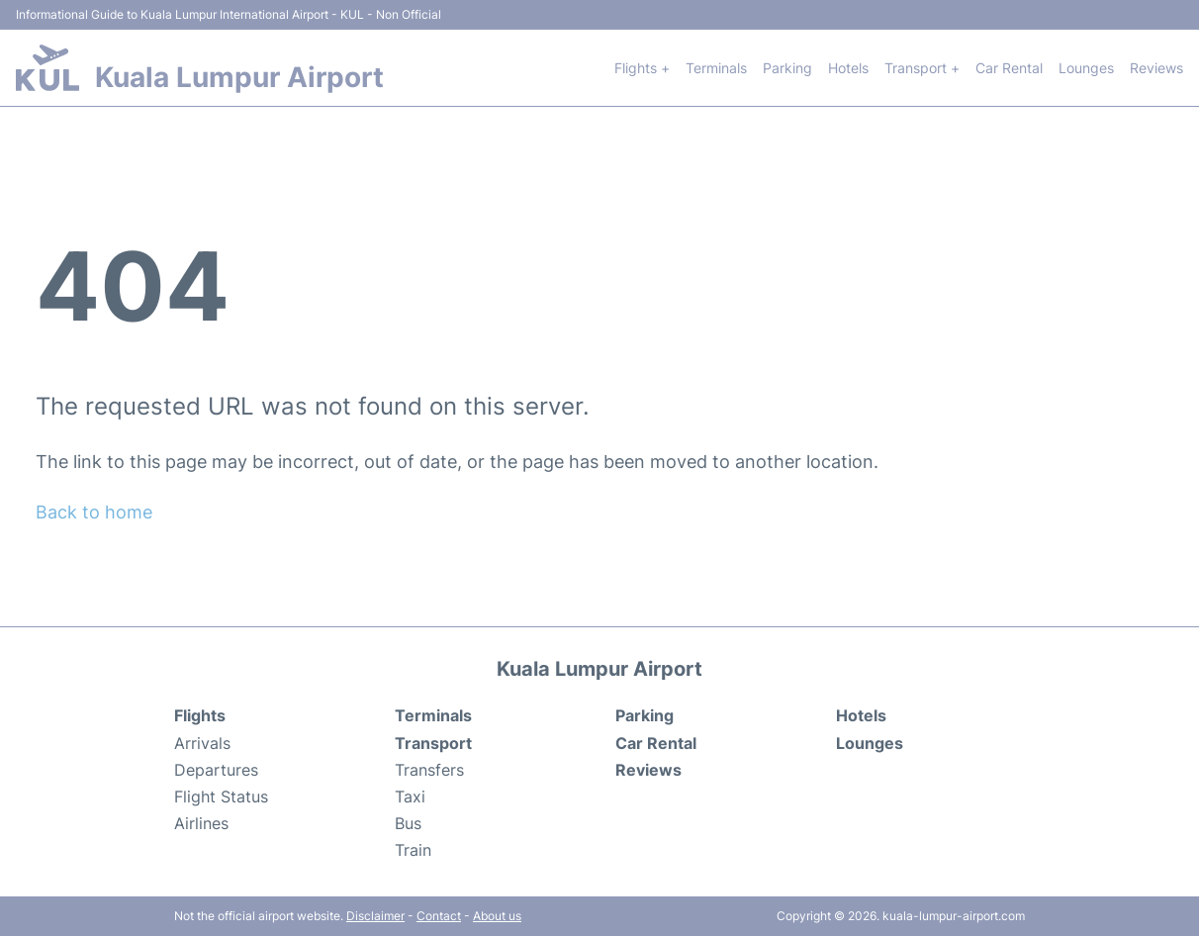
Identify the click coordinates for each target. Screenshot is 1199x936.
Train (413, 850)
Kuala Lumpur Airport (239, 77)
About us (497, 915)
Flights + (642, 67)
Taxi (410, 796)
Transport (433, 743)
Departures (216, 770)
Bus (408, 823)
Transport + (922, 67)
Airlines (201, 823)
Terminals (716, 67)
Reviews (1156, 67)
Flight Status (221, 796)
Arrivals (202, 743)
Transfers (429, 770)
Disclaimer (375, 915)
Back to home (94, 512)
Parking (787, 67)
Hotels (848, 67)
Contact (438, 915)
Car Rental (1009, 67)
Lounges (1086, 67)
